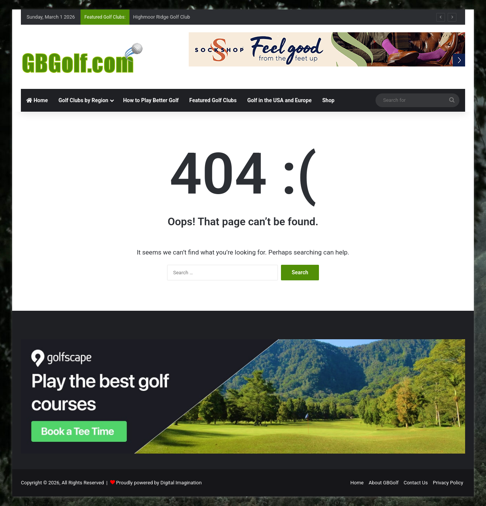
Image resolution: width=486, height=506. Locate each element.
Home (37, 100)
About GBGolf (384, 482)
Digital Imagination (181, 482)
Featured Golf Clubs (213, 100)
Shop (328, 100)
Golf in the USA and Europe (279, 100)
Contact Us (416, 482)
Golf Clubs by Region (83, 100)
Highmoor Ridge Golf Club (161, 17)
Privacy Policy (448, 482)
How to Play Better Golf (150, 100)
